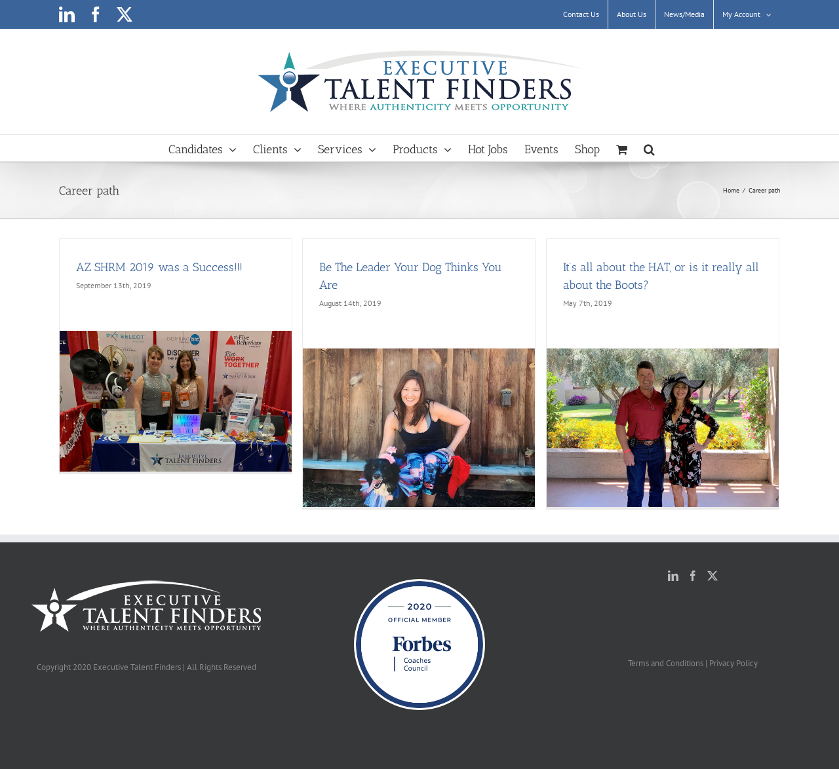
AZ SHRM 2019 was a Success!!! (159, 267)
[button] (649, 148)
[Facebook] (693, 576)
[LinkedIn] (673, 576)
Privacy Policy (733, 663)
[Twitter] (712, 576)
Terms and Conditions (665, 663)
